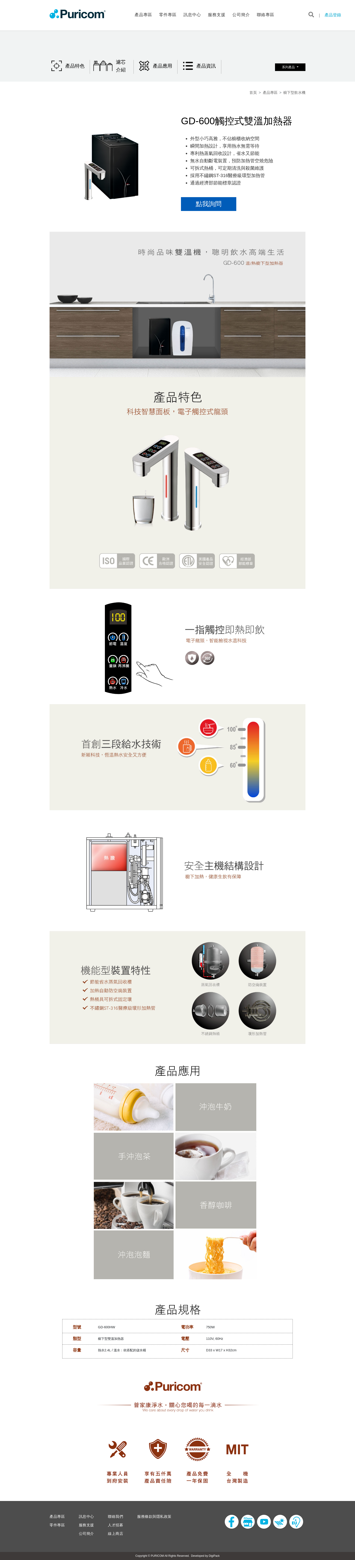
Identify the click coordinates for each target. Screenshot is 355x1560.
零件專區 (168, 14)
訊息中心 (192, 14)
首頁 (253, 93)
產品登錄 (333, 15)
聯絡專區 (265, 14)
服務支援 (216, 14)
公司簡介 (241, 14)
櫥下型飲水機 (294, 93)
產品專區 (143, 14)
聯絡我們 (115, 1516)
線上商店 (115, 1534)
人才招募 (115, 1525)
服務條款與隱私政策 (154, 1516)
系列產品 (289, 67)
